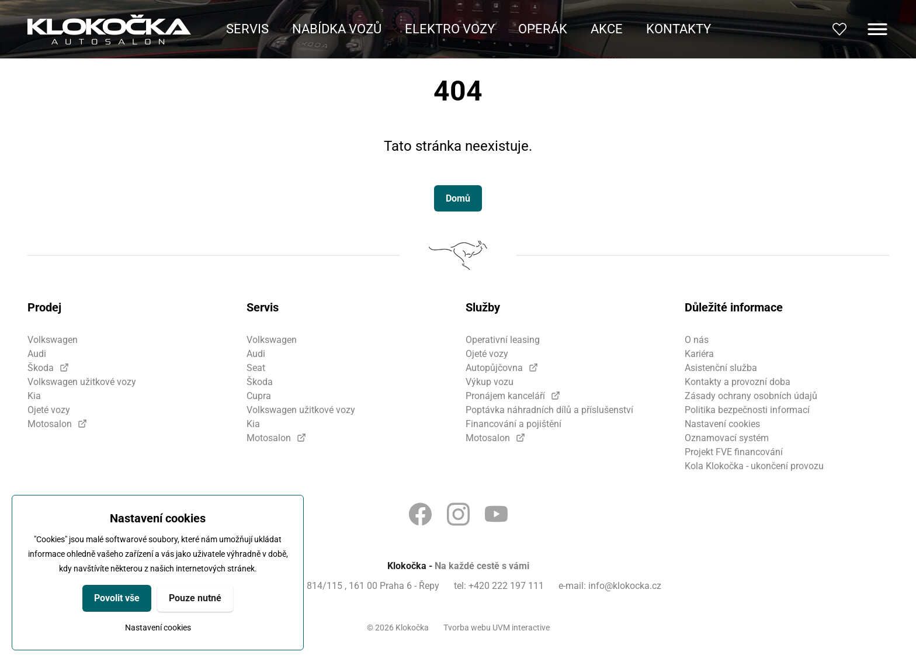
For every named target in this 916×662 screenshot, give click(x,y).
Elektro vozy (450, 29)
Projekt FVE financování (734, 451)
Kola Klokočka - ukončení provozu (754, 466)
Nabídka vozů (336, 29)
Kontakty (678, 29)
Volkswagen (52, 339)
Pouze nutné (195, 598)
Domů (458, 198)
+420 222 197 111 (506, 585)
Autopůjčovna (494, 367)
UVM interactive (521, 627)
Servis (247, 29)
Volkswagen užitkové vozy (81, 381)
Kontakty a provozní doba (737, 381)
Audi (36, 353)
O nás (697, 339)
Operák (542, 29)
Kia (34, 395)
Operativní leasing (503, 339)
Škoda (40, 367)
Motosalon (49, 423)
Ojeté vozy (48, 409)
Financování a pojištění (513, 423)
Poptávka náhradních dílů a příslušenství (549, 409)
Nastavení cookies (158, 627)
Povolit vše (117, 598)
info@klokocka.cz (624, 585)
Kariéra (699, 353)
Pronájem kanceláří (505, 395)
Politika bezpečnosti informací (747, 409)
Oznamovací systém (727, 437)
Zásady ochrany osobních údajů (751, 395)
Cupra (259, 395)
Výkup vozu (489, 381)
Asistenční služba (721, 367)
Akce (607, 29)
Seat (256, 367)
